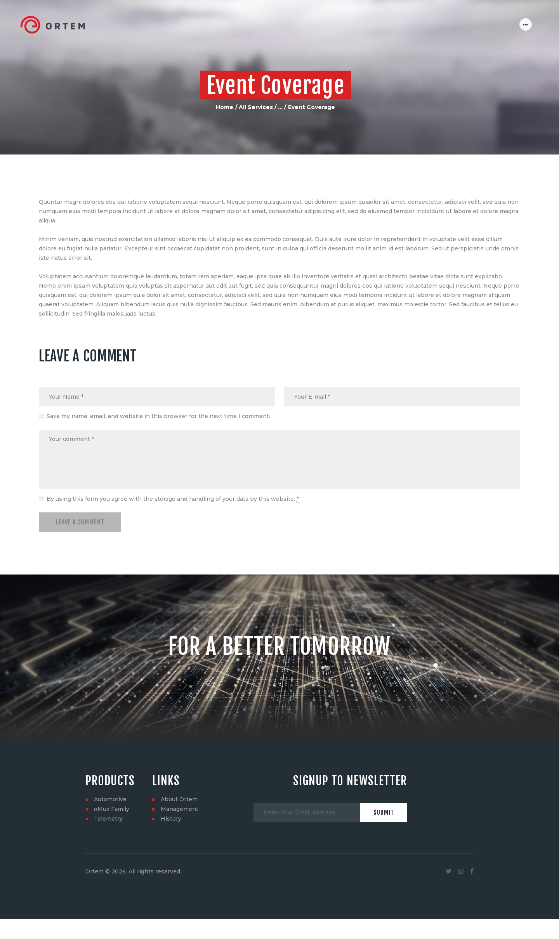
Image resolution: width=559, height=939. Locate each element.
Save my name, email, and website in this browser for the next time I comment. (158, 416)
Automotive (110, 799)
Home (224, 107)
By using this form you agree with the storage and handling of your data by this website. (173, 499)
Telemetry (108, 819)
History (171, 819)
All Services (256, 107)
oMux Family (111, 809)
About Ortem (179, 799)
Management (179, 809)
